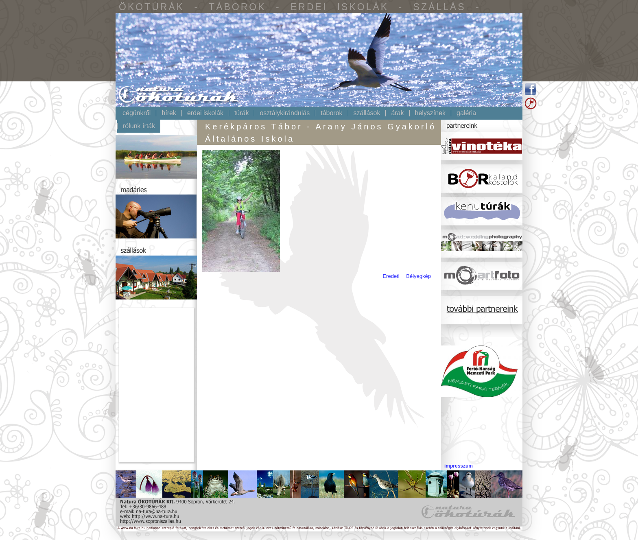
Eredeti (390, 276)
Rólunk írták (139, 126)
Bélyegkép (418, 276)
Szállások (367, 113)
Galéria (466, 113)
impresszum (458, 466)
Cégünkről (136, 113)
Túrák (241, 113)
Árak (397, 113)
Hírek (169, 113)
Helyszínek (430, 113)
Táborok (331, 113)
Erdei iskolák (205, 113)
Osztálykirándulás (285, 113)
